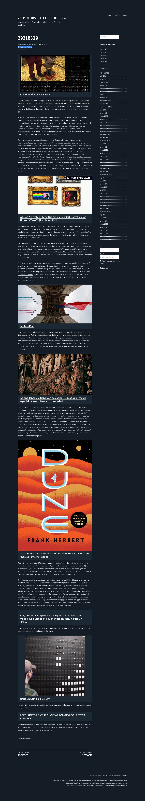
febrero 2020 (104, 240)
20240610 (103, 62)
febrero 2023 (104, 132)
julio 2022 (103, 151)
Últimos (109, 16)
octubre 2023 (104, 110)
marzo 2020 (104, 237)
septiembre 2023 (106, 114)
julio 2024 (103, 83)
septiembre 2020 (106, 218)
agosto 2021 (104, 184)
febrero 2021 (104, 203)
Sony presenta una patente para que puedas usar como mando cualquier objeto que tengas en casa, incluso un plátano (51, 625)
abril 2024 (103, 92)
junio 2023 (103, 120)
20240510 (103, 68)
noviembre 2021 (105, 175)
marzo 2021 (104, 200)
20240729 (103, 56)
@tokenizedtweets (25, 281)
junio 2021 (103, 191)
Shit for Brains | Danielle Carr (36, 101)
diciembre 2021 (105, 172)
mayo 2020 (104, 231)
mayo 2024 (104, 89)
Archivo (117, 16)
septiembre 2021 (106, 181)
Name (102, 254)
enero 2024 (104, 101)
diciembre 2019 (105, 246)
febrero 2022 (104, 166)
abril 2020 (103, 234)
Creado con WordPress (97, 782)
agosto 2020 (104, 222)
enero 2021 (104, 206)
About (125, 16)
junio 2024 (103, 86)
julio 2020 (103, 225)
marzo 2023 (104, 129)
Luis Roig (43, 51)
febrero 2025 (104, 80)
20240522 (103, 65)
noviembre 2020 (106, 212)
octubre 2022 (104, 144)
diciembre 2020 (105, 209)
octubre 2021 (104, 178)
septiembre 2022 (106, 148)
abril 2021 (103, 197)
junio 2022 (103, 154)
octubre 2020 (104, 215)
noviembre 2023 (105, 107)
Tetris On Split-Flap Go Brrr (35, 705)
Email (102, 261)
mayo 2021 (104, 194)
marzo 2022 (104, 163)
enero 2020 (104, 243)
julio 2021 (103, 188)
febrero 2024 (104, 98)
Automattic (123, 782)
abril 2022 (103, 160)
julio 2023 (103, 117)
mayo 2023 (104, 123)
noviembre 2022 (105, 141)
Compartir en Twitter (25, 54)
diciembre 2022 (105, 138)
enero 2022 (104, 169)
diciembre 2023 (105, 104)
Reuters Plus (27, 333)
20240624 (103, 59)
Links (29, 745)
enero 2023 (104, 135)
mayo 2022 (104, 157)
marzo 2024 (104, 95)
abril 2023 (103, 126)
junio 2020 (103, 228)
